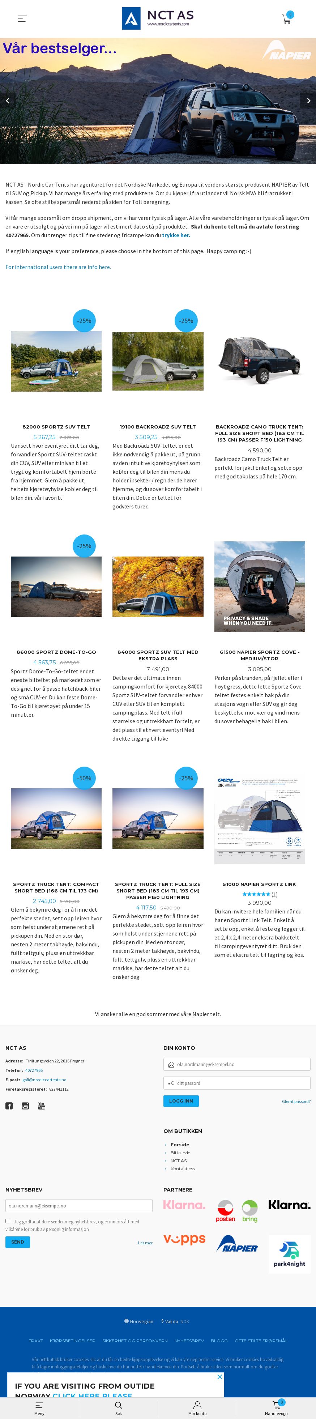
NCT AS (179, 1161)
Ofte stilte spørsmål (261, 1342)
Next (308, 100)
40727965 (34, 1071)
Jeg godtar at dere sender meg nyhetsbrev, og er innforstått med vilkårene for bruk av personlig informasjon (72, 1227)
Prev (8, 100)
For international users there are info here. (58, 266)
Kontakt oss (183, 1169)
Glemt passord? (296, 1102)
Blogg (219, 1342)
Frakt (36, 1342)
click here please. (93, 1396)
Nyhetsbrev (189, 1342)
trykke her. (176, 234)
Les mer (145, 1245)
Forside (180, 1146)
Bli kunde (180, 1153)
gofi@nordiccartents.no (44, 1081)
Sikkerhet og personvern (135, 1342)
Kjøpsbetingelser (72, 1342)
